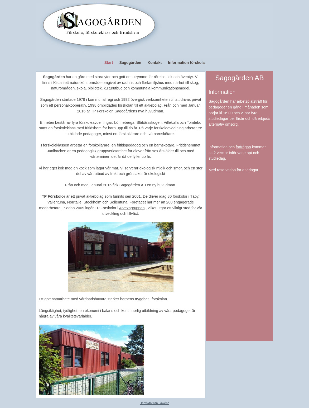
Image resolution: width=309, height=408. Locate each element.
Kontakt (155, 62)
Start (108, 62)
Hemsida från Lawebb (154, 403)
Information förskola (186, 62)
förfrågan (243, 147)
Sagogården (130, 62)
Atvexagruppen (132, 208)
